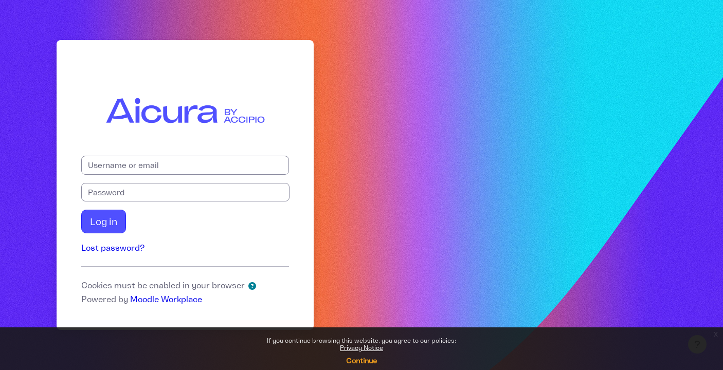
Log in (103, 221)
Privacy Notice (361, 347)
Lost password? (112, 247)
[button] (254, 286)
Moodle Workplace (166, 299)
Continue (361, 361)
